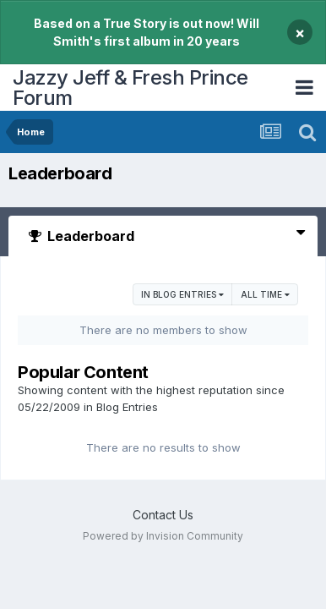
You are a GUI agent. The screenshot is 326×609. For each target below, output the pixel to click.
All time (265, 294)
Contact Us (163, 515)
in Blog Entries (182, 294)
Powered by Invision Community (163, 535)
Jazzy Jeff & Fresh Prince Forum (130, 87)
